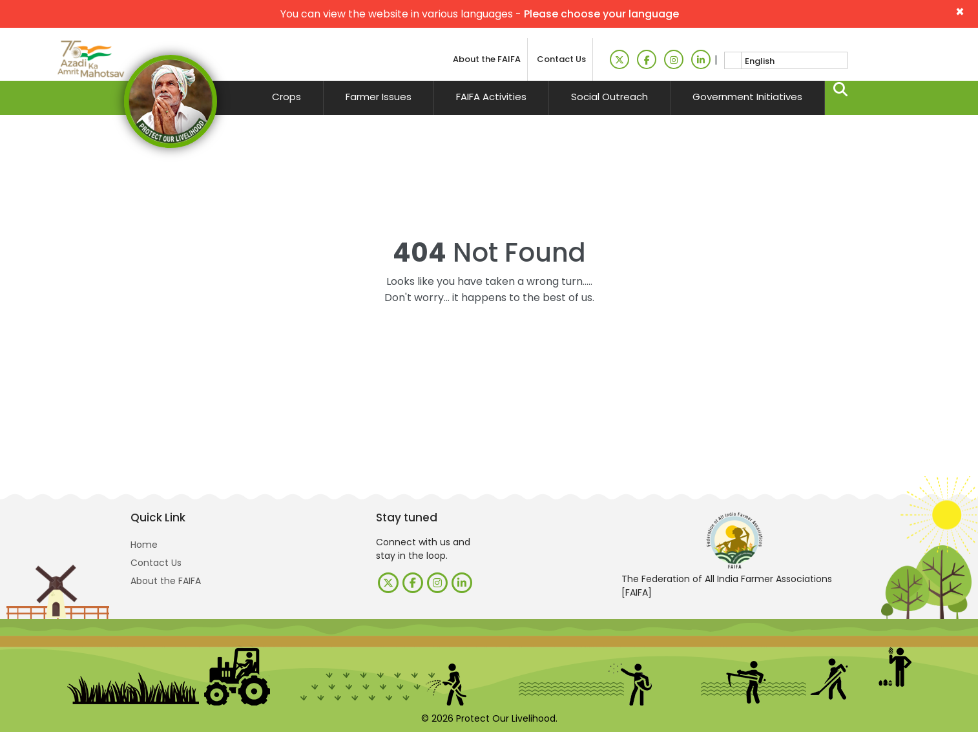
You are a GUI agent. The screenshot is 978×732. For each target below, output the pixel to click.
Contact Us (561, 59)
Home (144, 544)
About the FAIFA (487, 59)
